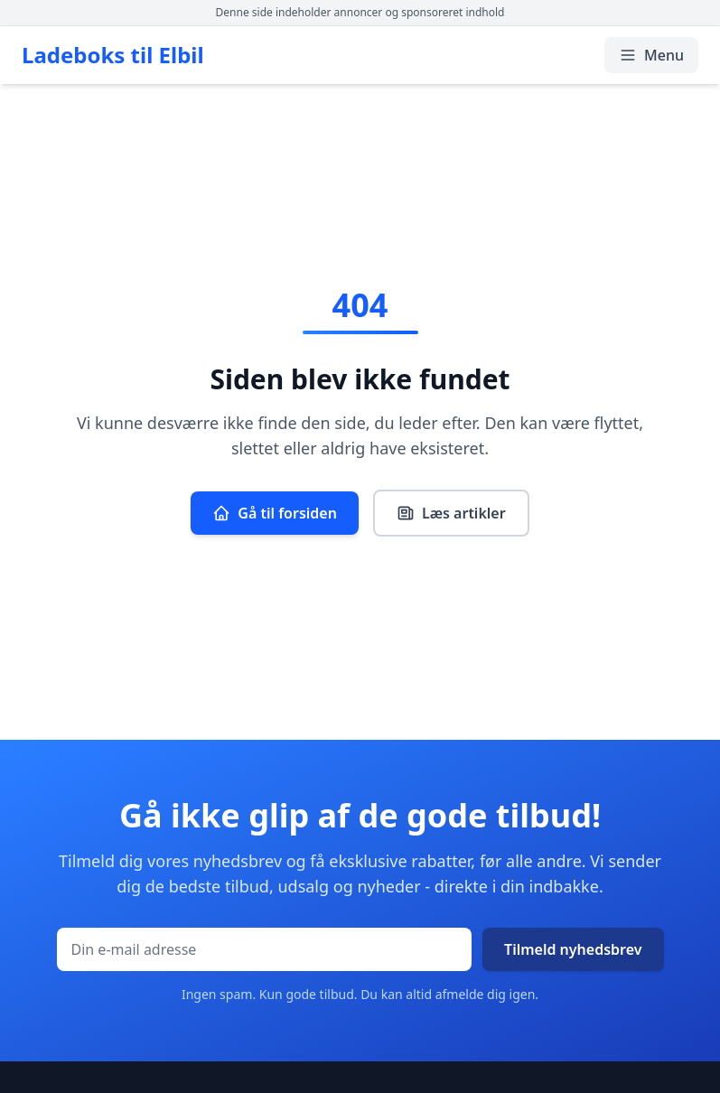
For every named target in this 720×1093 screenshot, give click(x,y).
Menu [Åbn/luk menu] (651, 55)
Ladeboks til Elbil (113, 55)
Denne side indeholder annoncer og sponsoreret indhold (360, 12)
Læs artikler (451, 513)
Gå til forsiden (274, 513)
